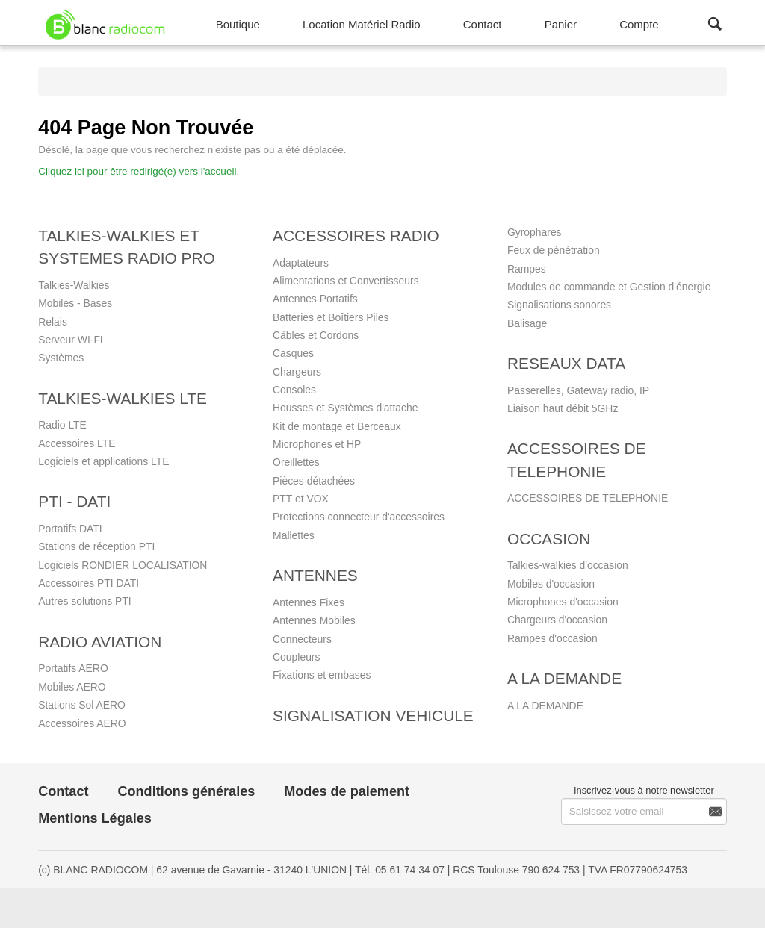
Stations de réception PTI (96, 546)
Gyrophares (534, 232)
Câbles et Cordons (316, 335)
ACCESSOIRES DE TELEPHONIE (587, 498)
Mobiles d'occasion (551, 584)
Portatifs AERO (73, 668)
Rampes (526, 269)
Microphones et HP (317, 444)
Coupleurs (296, 657)
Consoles (294, 390)
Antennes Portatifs (315, 299)
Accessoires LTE (76, 443)
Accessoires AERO (82, 723)
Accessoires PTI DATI (88, 583)
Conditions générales (186, 791)
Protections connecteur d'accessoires (359, 517)
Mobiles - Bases (75, 303)
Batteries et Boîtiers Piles (330, 317)
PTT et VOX (301, 499)
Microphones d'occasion (563, 602)
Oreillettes (296, 462)
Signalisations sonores (559, 305)
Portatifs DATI (70, 529)
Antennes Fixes (308, 602)
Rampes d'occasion (552, 638)
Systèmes (61, 358)
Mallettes (294, 535)
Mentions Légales (95, 818)
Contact (63, 791)
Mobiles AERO (71, 687)
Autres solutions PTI (84, 601)
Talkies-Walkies (73, 285)
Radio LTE (62, 425)
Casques (293, 353)
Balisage (527, 323)
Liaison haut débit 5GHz (562, 408)
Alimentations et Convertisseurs (346, 281)
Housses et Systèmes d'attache (345, 408)
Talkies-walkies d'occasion (567, 565)
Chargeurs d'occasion (557, 620)
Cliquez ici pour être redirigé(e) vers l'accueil (137, 171)
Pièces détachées (314, 481)
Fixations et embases (322, 675)
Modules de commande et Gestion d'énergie (608, 287)
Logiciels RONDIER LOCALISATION (122, 565)
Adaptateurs (301, 263)
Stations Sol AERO (82, 705)
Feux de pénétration (553, 250)
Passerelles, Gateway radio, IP (578, 390)
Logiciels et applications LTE (103, 461)
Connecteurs (302, 639)
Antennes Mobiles (314, 620)
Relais (52, 322)
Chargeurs (297, 372)
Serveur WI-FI (70, 340)
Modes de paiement (346, 791)
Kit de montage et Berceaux (337, 426)
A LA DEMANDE (545, 705)
